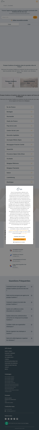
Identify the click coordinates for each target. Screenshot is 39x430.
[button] (19, 242)
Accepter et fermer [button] (19, 239)
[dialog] (19, 215)
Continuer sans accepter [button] (19, 236)
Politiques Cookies (13, 230)
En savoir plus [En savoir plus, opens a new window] (24, 233)
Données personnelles (23, 230)
